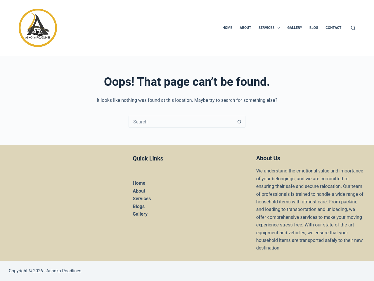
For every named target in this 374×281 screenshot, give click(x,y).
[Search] (353, 28)
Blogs (139, 206)
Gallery (294, 28)
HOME (227, 28)
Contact (333, 28)
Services (270, 28)
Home (139, 183)
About (245, 28)
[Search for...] (181, 122)
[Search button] (239, 122)
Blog (313, 28)
